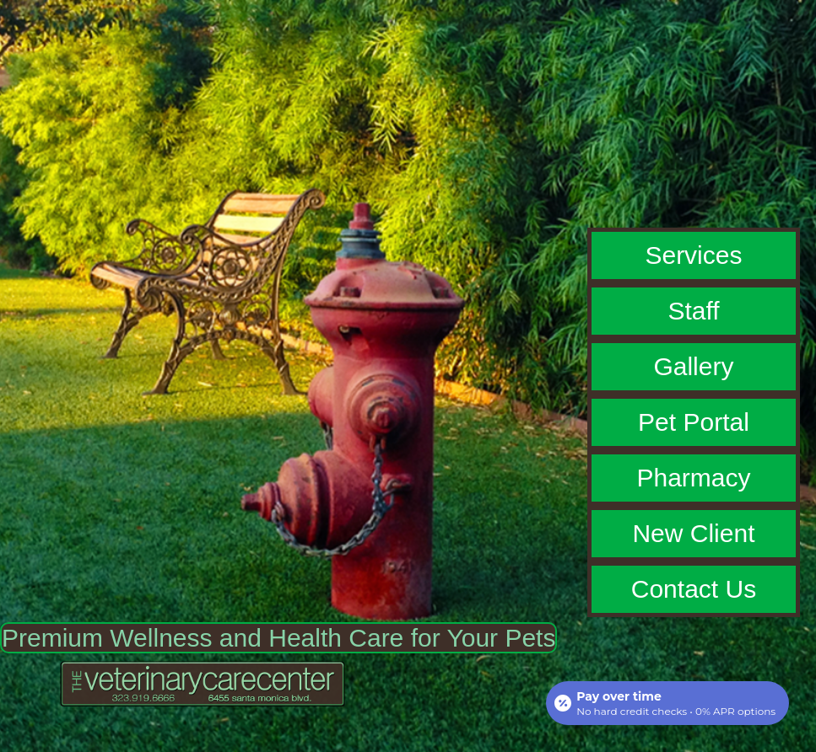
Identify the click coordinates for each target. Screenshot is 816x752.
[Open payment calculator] (667, 703)
